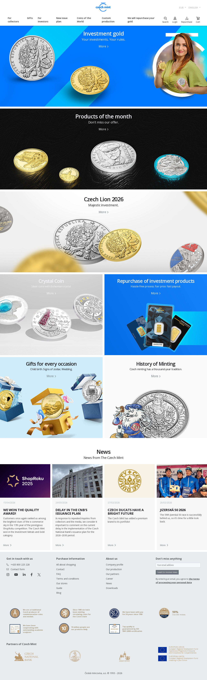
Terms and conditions (67, 578)
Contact (60, 569)
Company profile (114, 564)
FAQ (58, 573)
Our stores (61, 583)
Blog (58, 592)
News (109, 583)
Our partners (112, 573)
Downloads (112, 588)
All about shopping (66, 564)
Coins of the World (84, 20)
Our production (114, 569)
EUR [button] (181, 7)
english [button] (194, 7)
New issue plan (61, 20)
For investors (43, 20)
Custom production (108, 20)
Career (109, 578)
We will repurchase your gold (141, 20)
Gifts (30, 18)
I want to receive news (167, 572)
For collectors (13, 20)
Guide (59, 588)
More (103, 46)
